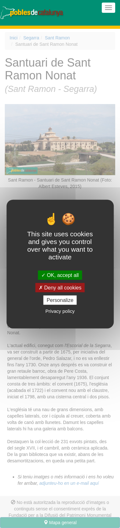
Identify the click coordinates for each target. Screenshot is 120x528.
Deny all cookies (60, 287)
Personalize (60, 300)
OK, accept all (60, 275)
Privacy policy (60, 311)
